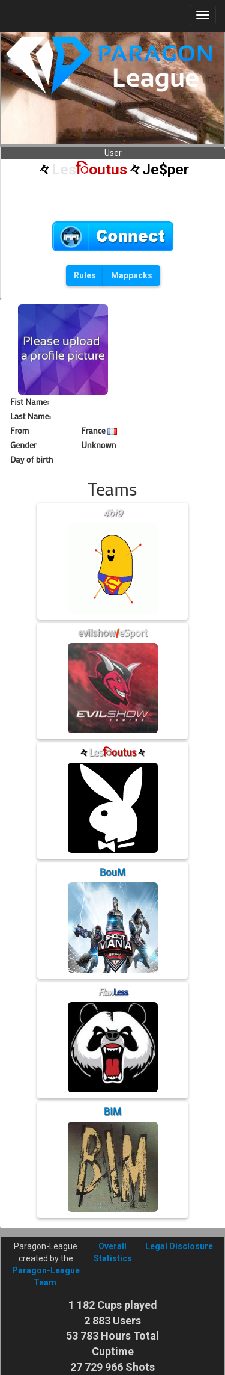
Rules (85, 275)
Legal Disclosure (179, 1246)
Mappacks (131, 275)
